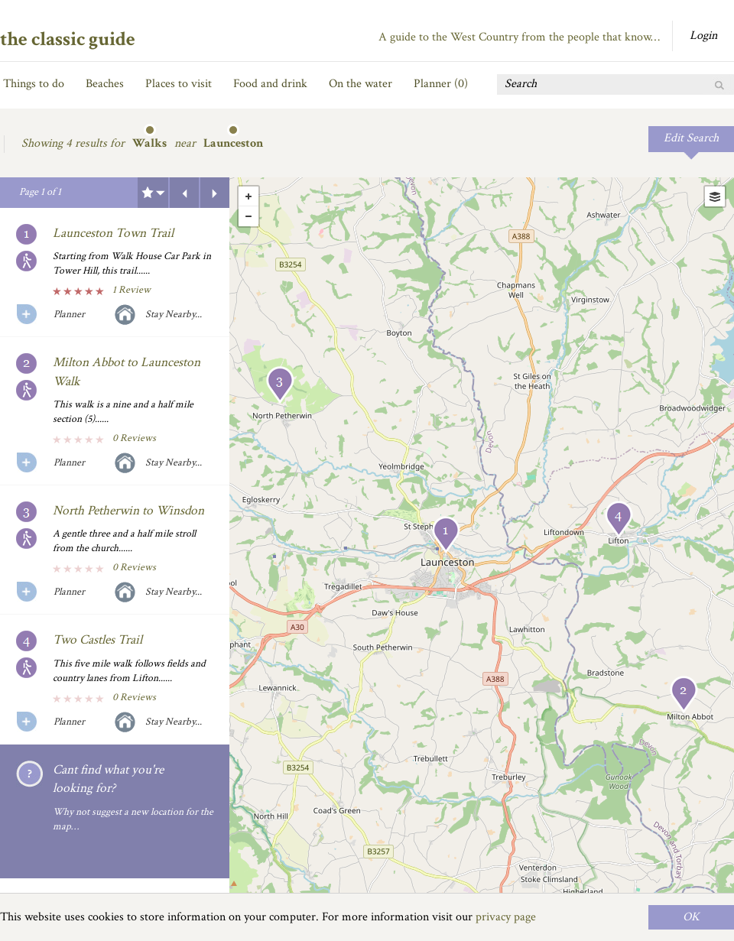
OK (691, 917)
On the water (360, 84)
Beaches (105, 84)
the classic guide (67, 39)
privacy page (506, 917)
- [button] (248, 216)
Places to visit (178, 84)
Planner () (441, 84)
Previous (184, 192)
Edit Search (691, 138)
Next (215, 192)
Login (703, 36)
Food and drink (270, 84)
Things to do (33, 84)
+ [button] (248, 196)
